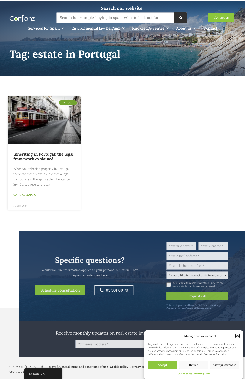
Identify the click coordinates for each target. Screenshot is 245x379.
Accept (162, 365)
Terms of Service (209, 307)
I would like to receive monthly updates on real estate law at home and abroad (211, 284)
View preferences (224, 365)
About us (186, 28)
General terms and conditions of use (83, 366)
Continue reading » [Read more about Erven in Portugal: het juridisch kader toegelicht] (25, 194)
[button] (237, 336)
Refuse (193, 365)
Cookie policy (185, 373)
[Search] (180, 17)
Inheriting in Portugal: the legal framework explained (43, 156)
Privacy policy (202, 373)
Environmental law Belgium (98, 28)
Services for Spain (46, 28)
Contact (210, 28)
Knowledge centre (150, 28)
